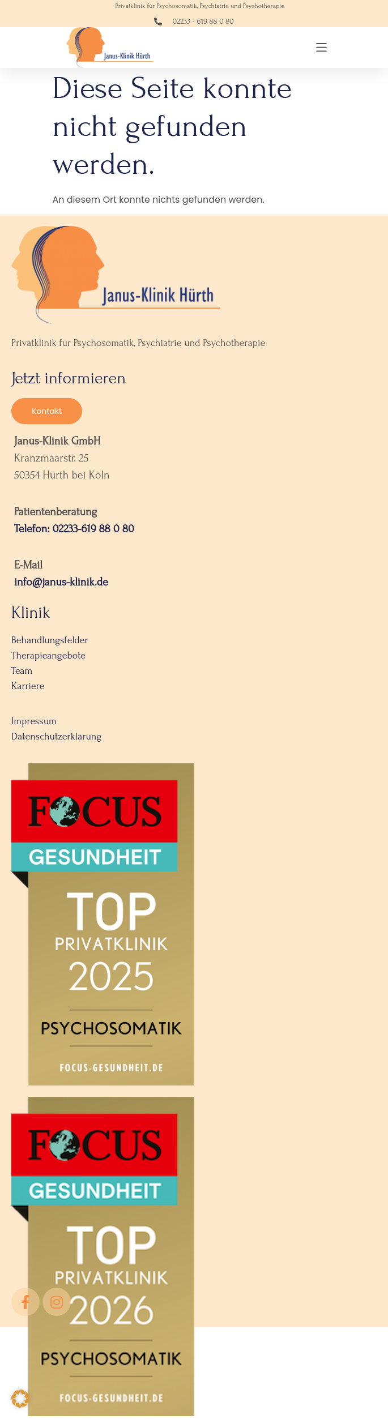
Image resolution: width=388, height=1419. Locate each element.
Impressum (34, 724)
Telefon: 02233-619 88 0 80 (74, 531)
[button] (321, 47)
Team (21, 673)
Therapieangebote (48, 658)
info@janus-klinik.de (61, 585)
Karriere (28, 688)
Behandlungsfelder (49, 643)
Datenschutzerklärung (56, 739)
